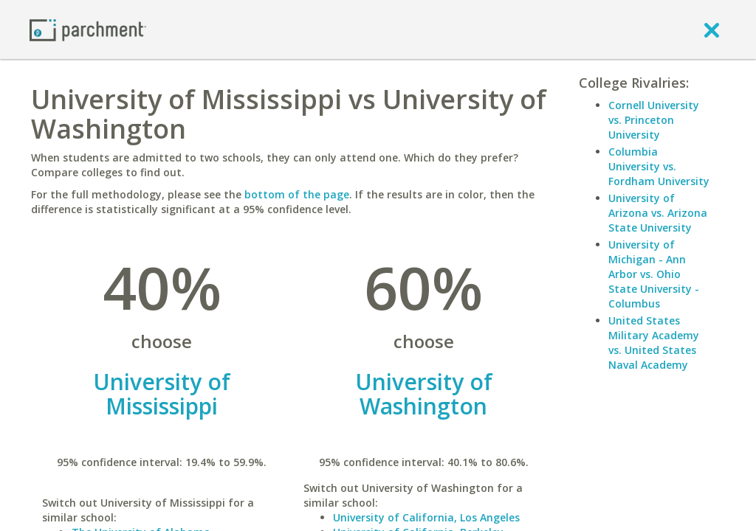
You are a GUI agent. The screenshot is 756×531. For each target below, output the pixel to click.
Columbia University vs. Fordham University (658, 166)
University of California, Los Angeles (426, 517)
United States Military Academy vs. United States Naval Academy (653, 342)
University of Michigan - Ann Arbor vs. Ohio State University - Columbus (653, 273)
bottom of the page (296, 194)
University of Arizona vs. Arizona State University (657, 213)
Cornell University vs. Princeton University (653, 120)
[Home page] (88, 29)
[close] (711, 29)
